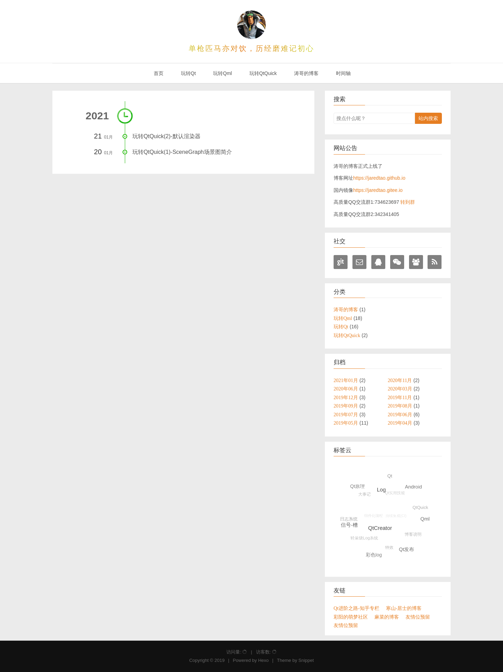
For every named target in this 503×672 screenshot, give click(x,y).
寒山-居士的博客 (404, 608)
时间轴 (343, 73)
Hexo (263, 660)
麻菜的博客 (386, 616)
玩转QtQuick (262, 73)
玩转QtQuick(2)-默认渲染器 (166, 136)
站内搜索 (428, 118)
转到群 (407, 202)
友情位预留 (418, 616)
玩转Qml (222, 73)
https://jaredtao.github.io (379, 178)
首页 (157, 73)
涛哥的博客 (306, 73)
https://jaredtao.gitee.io (378, 190)
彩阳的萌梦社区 (351, 616)
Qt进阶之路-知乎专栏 (356, 608)
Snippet (306, 660)
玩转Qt (188, 73)
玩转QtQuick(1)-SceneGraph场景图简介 (182, 152)
